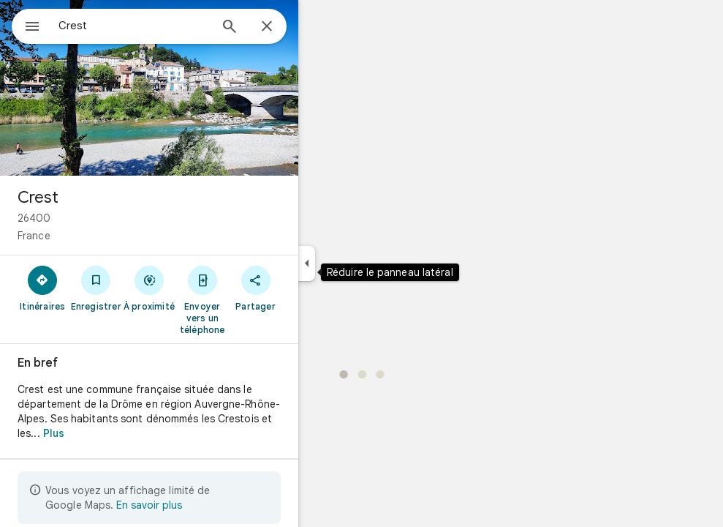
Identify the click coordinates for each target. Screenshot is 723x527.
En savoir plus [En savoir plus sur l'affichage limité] (202, 505)
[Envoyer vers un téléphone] (254, 299)
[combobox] (172, 25)
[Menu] (26, 25)
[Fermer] (319, 27)
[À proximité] (202, 288)
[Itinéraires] (95, 288)
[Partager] (308, 288)
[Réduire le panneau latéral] (359, 263)
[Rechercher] (282, 28)
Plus (106, 433)
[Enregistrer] (148, 288)
